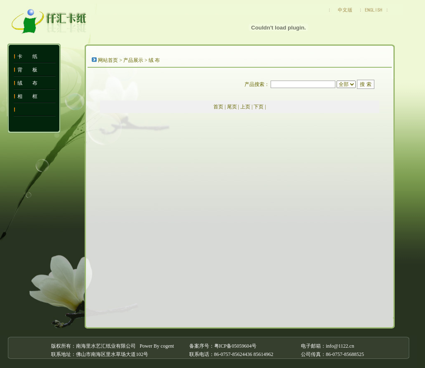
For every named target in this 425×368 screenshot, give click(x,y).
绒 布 (27, 83)
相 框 (27, 96)
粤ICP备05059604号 (235, 346)
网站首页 (108, 60)
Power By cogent (156, 346)
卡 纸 (27, 56)
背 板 (27, 70)
